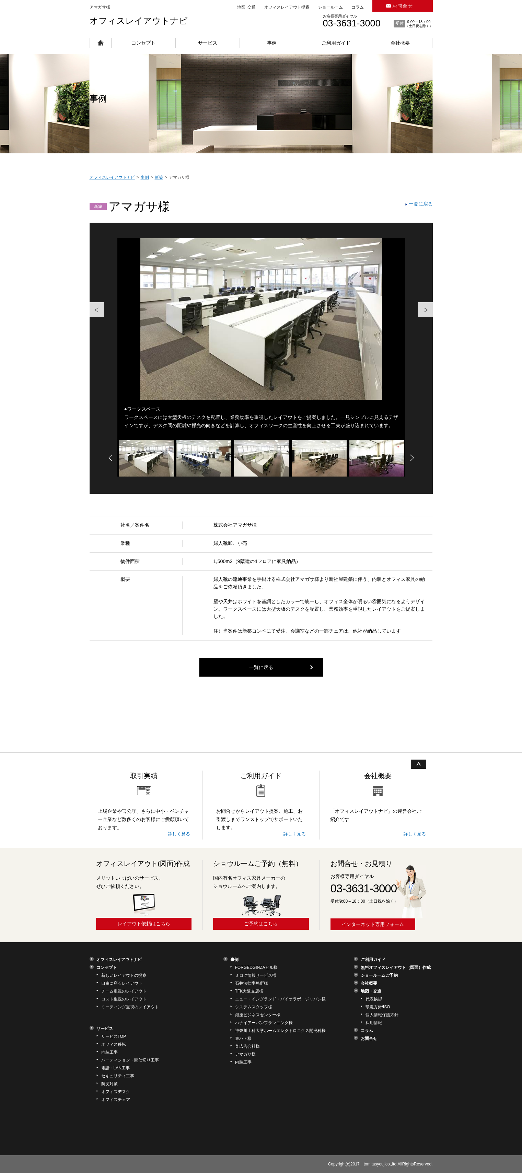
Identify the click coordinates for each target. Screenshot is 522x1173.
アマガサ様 (245, 1054)
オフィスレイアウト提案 (287, 7)
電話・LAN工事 (115, 1068)
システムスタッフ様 (253, 1007)
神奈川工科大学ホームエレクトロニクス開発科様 (280, 1030)
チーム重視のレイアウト (124, 991)
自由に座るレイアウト (121, 983)
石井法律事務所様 (251, 983)
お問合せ (402, 6)
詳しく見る (179, 833)
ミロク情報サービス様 (255, 975)
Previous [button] (93, 302)
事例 (272, 43)
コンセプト (143, 43)
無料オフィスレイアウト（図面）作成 (396, 967)
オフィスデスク (115, 1091)
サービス (207, 43)
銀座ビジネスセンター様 (257, 1014)
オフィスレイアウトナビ (139, 20)
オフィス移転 (113, 1044)
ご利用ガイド (336, 43)
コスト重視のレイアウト (124, 999)
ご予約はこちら (261, 923)
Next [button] (429, 302)
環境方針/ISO (378, 1007)
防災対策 (109, 1083)
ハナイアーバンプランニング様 (264, 1022)
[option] (261, 339)
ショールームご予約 (379, 975)
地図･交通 (246, 7)
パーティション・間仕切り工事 (130, 1060)
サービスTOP (113, 1036)
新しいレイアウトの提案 (124, 975)
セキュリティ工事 (117, 1076)
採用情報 (374, 1022)
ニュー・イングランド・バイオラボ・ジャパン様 (280, 999)
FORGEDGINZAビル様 (256, 967)
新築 (98, 206)
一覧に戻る (421, 204)
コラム (357, 7)
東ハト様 (243, 1038)
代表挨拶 (374, 999)
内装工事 (109, 1052)
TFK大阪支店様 (249, 991)
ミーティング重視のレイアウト (130, 1007)
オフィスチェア (115, 1099)
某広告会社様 (247, 1046)
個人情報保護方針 (382, 1014)
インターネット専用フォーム (372, 924)
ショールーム (330, 7)
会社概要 (400, 43)
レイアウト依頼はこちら (143, 923)
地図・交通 (371, 991)
